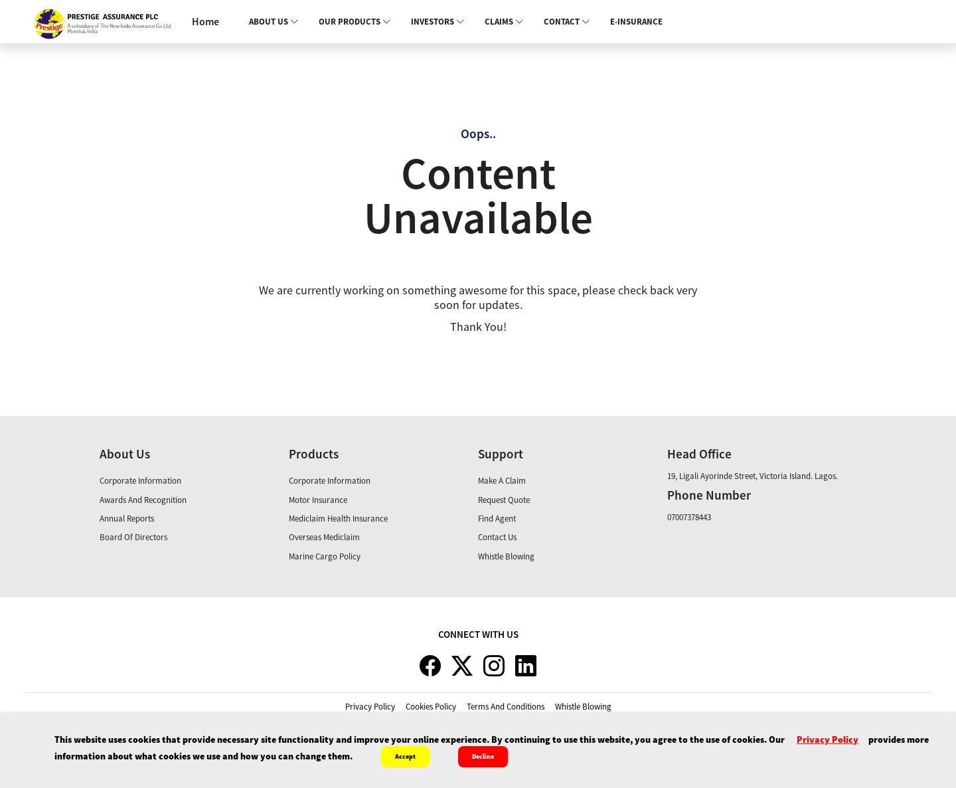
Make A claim (502, 480)
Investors (438, 21)
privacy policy (370, 706)
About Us (274, 21)
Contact (567, 21)
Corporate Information (140, 480)
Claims (504, 21)
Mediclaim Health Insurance (338, 518)
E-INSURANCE (636, 21)
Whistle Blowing (506, 556)
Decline (483, 756)
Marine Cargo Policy (324, 556)
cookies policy (431, 706)
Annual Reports (127, 518)
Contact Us (497, 537)
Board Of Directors (133, 537)
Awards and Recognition (143, 500)
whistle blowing (583, 706)
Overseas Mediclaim (324, 537)
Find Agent (497, 518)
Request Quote (504, 500)
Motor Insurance (318, 500)
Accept (405, 756)
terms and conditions (505, 706)
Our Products (355, 21)
